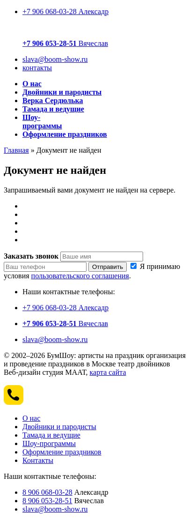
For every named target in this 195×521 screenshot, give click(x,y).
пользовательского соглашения (80, 276)
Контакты (37, 460)
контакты (37, 68)
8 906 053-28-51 (47, 501)
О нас (31, 418)
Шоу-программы (49, 443)
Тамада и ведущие (51, 435)
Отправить (107, 266)
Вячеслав (65, 43)
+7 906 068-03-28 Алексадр (65, 11)
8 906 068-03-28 (47, 492)
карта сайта (108, 372)
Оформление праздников (61, 452)
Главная (16, 150)
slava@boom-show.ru (54, 59)
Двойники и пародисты (59, 427)
